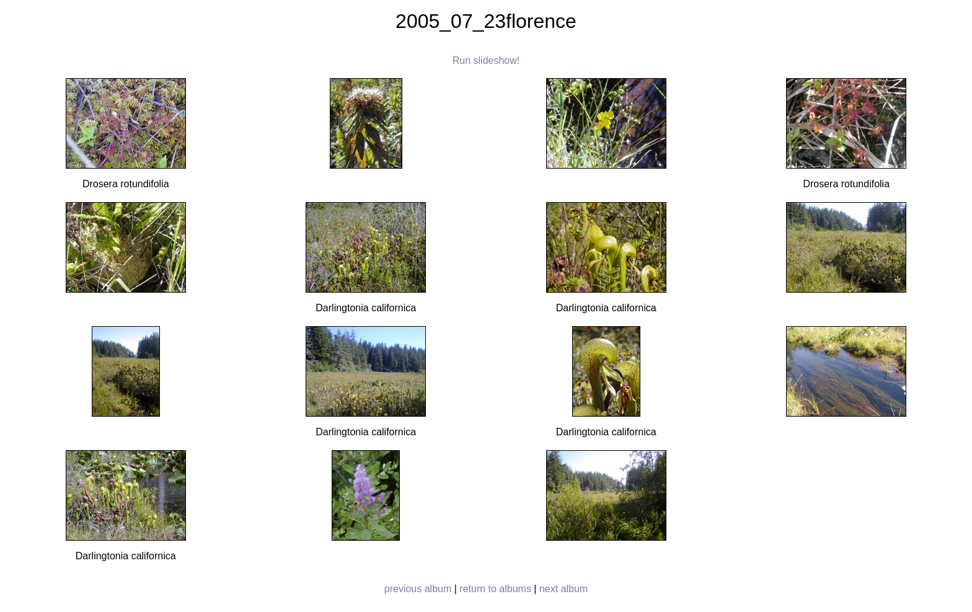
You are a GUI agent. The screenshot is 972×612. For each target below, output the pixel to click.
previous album (418, 588)
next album (563, 588)
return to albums (495, 588)
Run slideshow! (486, 60)
